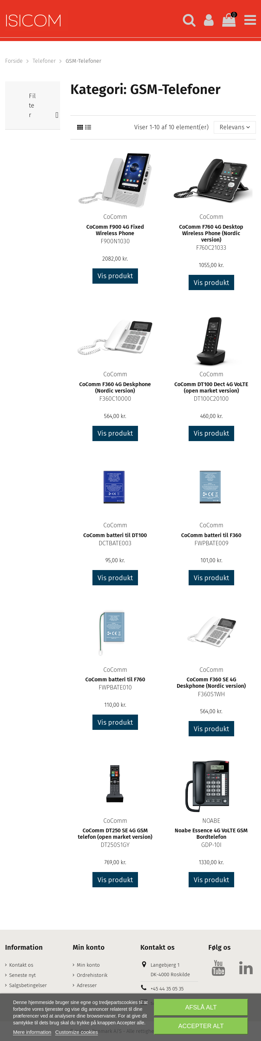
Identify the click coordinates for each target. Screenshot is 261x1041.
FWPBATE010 (115, 687)
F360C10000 (115, 398)
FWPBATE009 (211, 543)
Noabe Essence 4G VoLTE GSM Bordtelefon (211, 833)
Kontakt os (21, 965)
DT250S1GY (115, 845)
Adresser (87, 985)
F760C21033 (211, 247)
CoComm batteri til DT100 (115, 535)
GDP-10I (211, 845)
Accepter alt (201, 1026)
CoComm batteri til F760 (115, 679)
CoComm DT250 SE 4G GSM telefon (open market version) (115, 833)
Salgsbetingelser (28, 985)
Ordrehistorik (92, 975)
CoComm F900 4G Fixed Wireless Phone (115, 230)
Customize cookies (76, 1032)
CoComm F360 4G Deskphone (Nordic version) (115, 387)
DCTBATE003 (115, 543)
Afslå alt (201, 1007)
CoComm (115, 217)
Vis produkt (115, 276)
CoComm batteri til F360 (211, 535)
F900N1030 (115, 241)
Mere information (32, 1032)
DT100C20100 (211, 398)
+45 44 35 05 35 (167, 989)
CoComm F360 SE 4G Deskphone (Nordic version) (211, 682)
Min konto (88, 965)
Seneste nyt (22, 975)
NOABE (211, 821)
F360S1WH (211, 694)
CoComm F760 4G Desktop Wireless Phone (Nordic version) (211, 233)
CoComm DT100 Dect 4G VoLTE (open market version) (211, 387)
